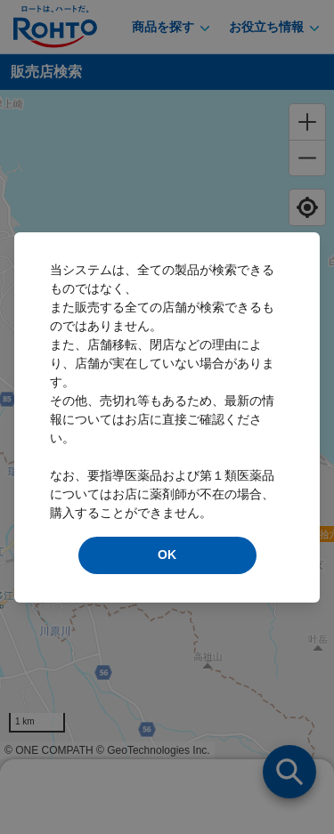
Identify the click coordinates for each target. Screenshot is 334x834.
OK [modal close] (167, 554)
